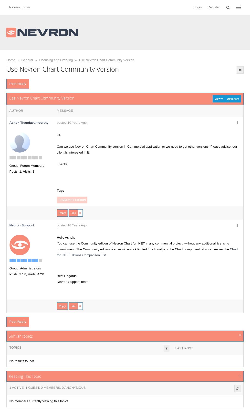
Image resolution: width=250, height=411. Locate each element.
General (27, 60)
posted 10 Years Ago (72, 122)
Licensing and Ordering (56, 60)
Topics (15, 347)
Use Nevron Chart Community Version (106, 60)
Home (11, 60)
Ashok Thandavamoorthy (29, 122)
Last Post (184, 348)
